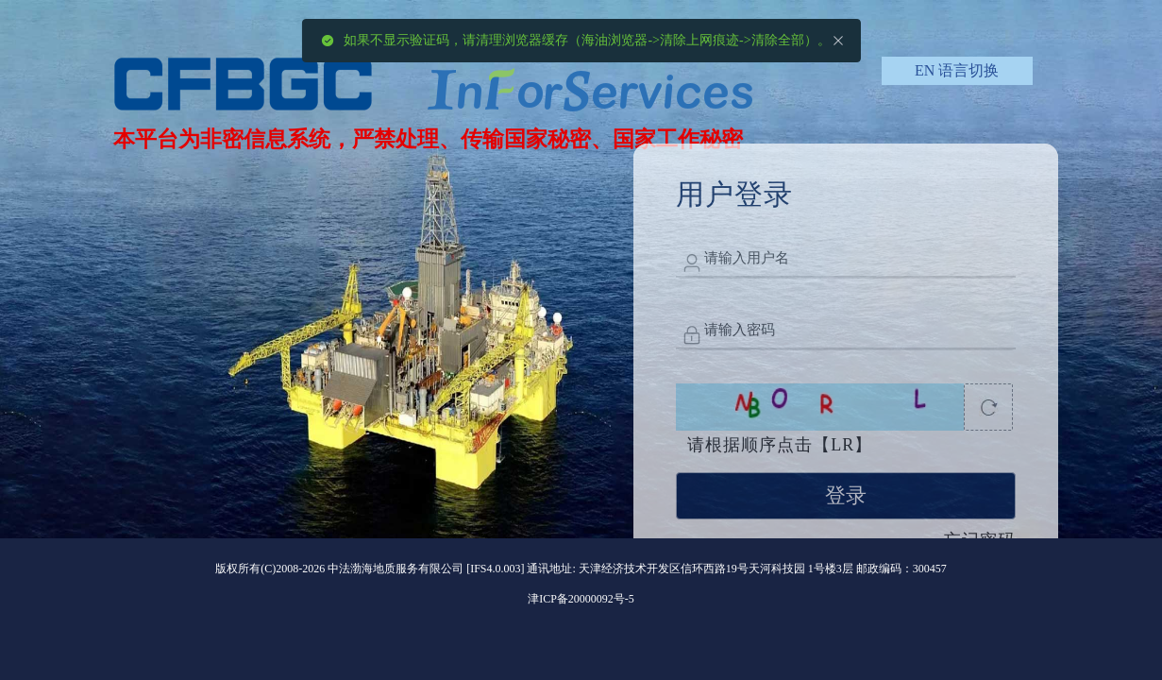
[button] (957, 70)
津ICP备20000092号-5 (581, 598)
